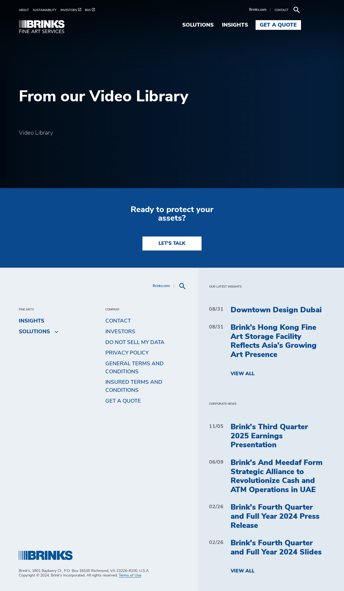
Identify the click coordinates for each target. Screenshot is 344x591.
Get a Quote (123, 401)
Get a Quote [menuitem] (302, 25)
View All (243, 373)
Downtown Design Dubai (276, 310)
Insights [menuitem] (259, 25)
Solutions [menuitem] (222, 25)
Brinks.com (282, 10)
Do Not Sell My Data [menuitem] (134, 342)
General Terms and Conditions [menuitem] (134, 367)
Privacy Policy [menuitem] (127, 353)
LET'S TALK (172, 243)
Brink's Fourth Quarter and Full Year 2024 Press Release (275, 516)
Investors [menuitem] (120, 331)
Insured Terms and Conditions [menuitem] (133, 386)
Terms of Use (130, 575)
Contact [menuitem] (118, 321)
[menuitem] (26, 10)
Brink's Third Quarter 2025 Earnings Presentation (269, 436)
